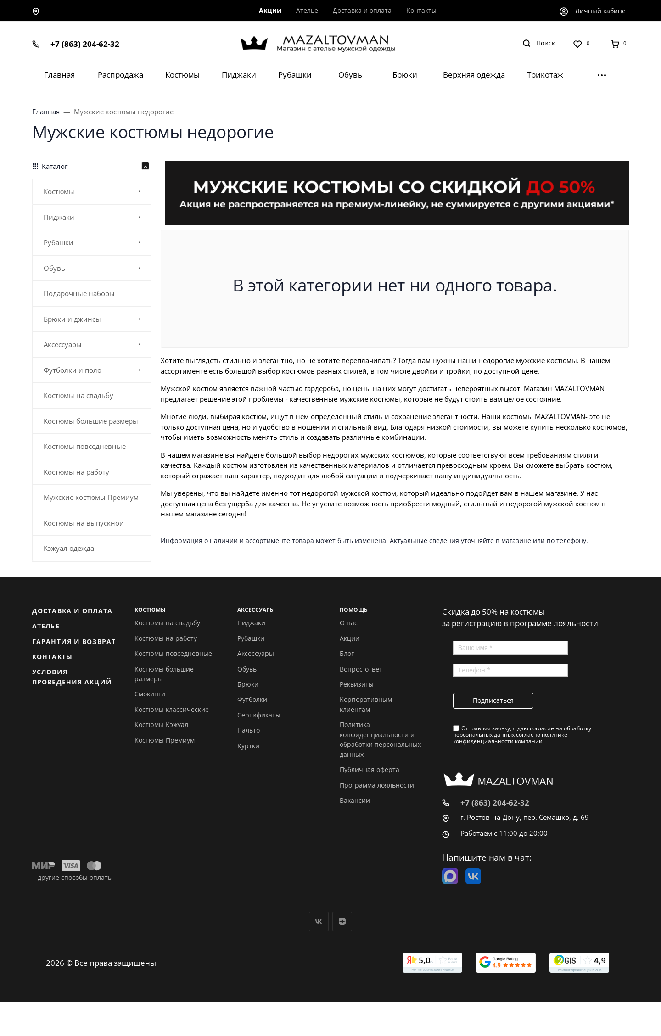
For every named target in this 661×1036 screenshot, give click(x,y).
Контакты (52, 656)
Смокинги (149, 693)
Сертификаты (258, 715)
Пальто (248, 730)
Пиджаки (251, 622)
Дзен (342, 921)
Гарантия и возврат (74, 641)
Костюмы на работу (165, 638)
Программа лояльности (377, 785)
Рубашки (250, 638)
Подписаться (493, 700)
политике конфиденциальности (510, 738)
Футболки (252, 699)
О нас (349, 622)
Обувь (247, 669)
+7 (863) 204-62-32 (84, 44)
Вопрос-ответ (361, 669)
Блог (347, 653)
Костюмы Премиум (164, 740)
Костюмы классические (171, 709)
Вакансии (355, 800)
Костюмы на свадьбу (167, 622)
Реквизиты (357, 684)
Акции (349, 638)
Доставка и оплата (72, 610)
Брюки (247, 684)
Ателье (46, 626)
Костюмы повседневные (173, 653)
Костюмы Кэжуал (161, 724)
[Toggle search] (538, 43)
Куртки (248, 745)
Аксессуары (255, 653)
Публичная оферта (369, 769)
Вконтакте (319, 921)
